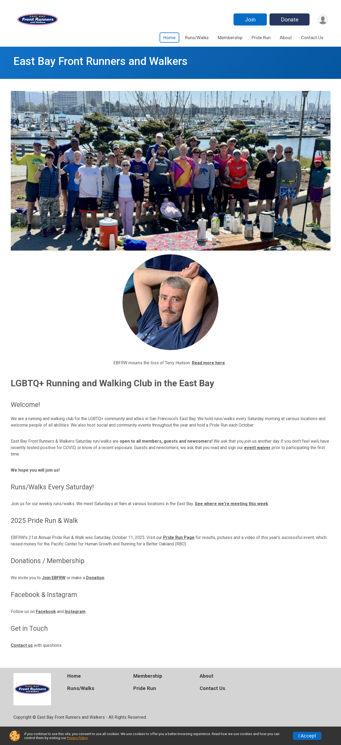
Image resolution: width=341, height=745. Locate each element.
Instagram (75, 611)
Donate (290, 19)
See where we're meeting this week (231, 503)
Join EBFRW (54, 577)
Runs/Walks (197, 37)
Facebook (46, 611)
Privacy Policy (77, 738)
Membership (230, 37)
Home (169, 37)
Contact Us (312, 37)
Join (250, 19)
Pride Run (261, 37)
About (286, 37)
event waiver (257, 447)
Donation (95, 577)
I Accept (307, 736)
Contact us (22, 645)
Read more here (208, 362)
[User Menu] (323, 19)
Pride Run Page (179, 537)
